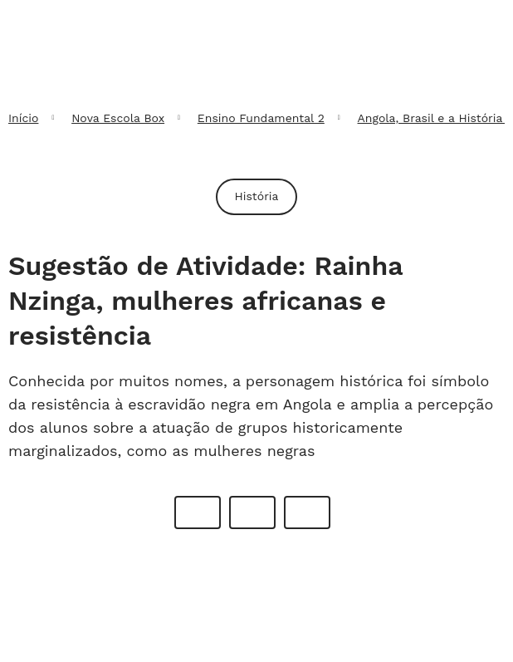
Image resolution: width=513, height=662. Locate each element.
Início (23, 118)
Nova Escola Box (117, 118)
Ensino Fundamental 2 (261, 118)
